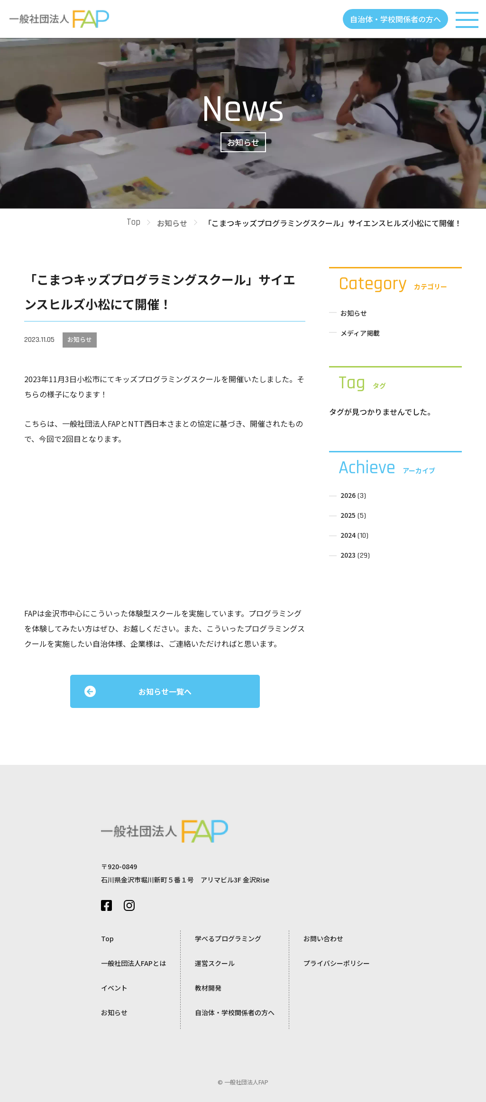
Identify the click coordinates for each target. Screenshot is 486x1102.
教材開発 (208, 987)
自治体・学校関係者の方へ (395, 19)
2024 (348, 535)
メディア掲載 (360, 333)
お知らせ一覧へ (165, 691)
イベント (114, 987)
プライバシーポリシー (336, 963)
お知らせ (172, 223)
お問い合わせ (323, 938)
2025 (348, 515)
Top (133, 222)
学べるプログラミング (228, 938)
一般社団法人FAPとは (133, 963)
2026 (348, 495)
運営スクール (215, 963)
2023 (348, 555)
